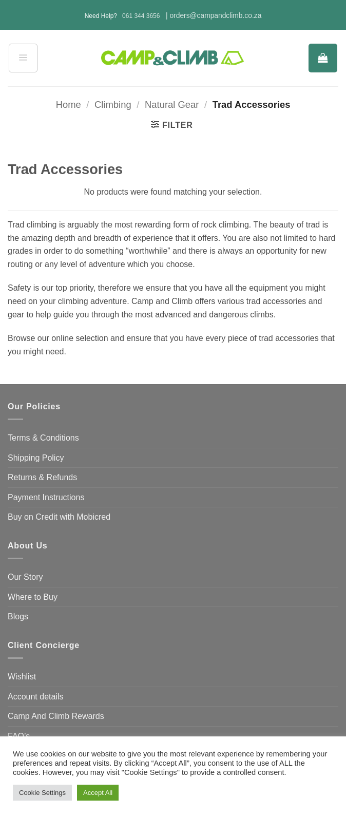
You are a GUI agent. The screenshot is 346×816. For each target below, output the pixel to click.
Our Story (25, 577)
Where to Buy (32, 597)
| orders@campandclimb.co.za (213, 16)
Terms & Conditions (43, 437)
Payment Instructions (46, 497)
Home (68, 104)
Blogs (18, 616)
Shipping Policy (36, 457)
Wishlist (22, 676)
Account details (36, 696)
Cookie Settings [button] (42, 792)
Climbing (112, 104)
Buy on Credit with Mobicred (59, 517)
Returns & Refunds (42, 477)
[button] (23, 58)
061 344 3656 (141, 16)
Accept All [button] (97, 792)
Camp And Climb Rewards (56, 716)
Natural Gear (172, 104)
